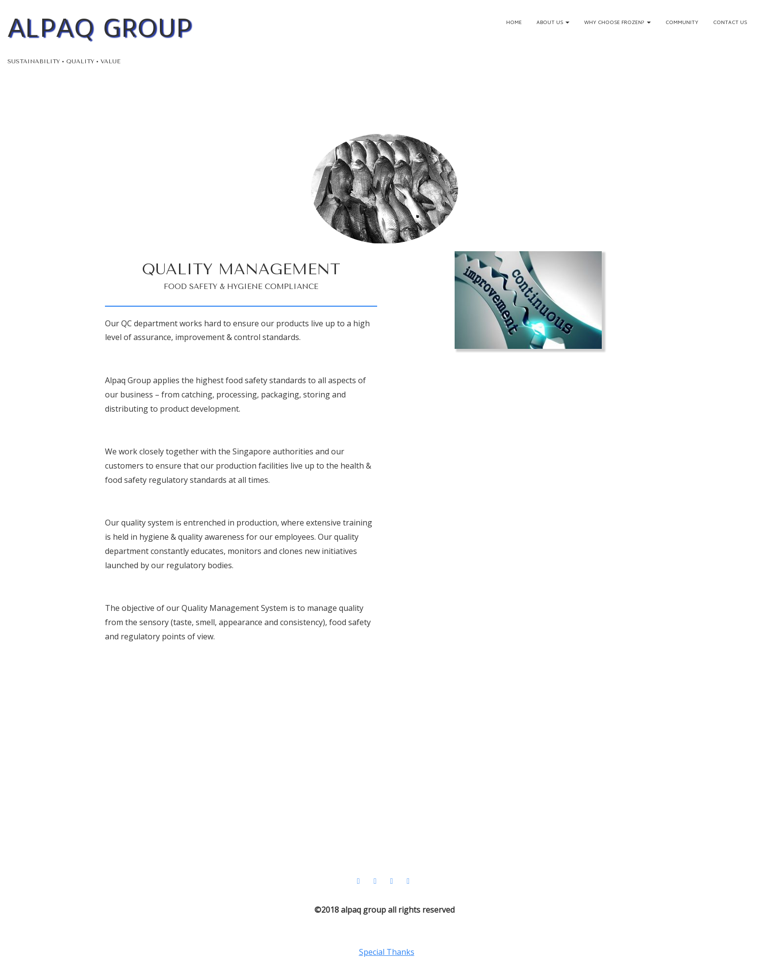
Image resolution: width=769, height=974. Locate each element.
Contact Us (730, 22)
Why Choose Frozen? (617, 22)
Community (682, 22)
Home (514, 22)
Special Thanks (386, 952)
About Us (553, 22)
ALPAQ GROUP (99, 28)
